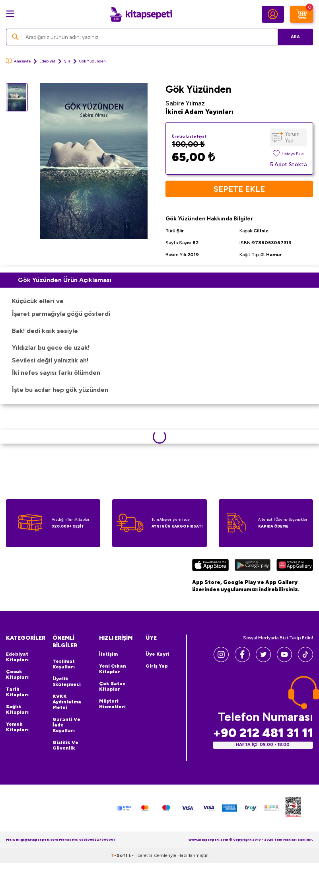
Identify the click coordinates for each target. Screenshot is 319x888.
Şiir (67, 61)
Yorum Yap (292, 137)
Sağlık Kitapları (17, 709)
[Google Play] (252, 566)
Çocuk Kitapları (17, 674)
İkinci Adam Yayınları (199, 111)
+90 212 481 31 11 (263, 733)
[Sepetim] (301, 14)
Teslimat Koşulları (64, 664)
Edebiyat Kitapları (17, 656)
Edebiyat (47, 61)
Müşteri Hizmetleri (112, 703)
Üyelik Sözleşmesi (67, 681)
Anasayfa (18, 61)
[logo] (140, 14)
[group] (94, 161)
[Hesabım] (273, 14)
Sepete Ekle (239, 189)
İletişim (108, 654)
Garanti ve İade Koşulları (66, 725)
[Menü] (10, 13)
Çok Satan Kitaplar (112, 686)
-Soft (120, 855)
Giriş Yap (157, 666)
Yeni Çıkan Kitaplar (112, 668)
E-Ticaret (138, 855)
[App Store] (210, 566)
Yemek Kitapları (17, 726)
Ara (295, 36)
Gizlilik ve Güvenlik (65, 745)
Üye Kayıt (157, 654)
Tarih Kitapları (17, 691)
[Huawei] (294, 566)
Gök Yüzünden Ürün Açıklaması (64, 280)
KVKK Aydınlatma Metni (67, 701)
